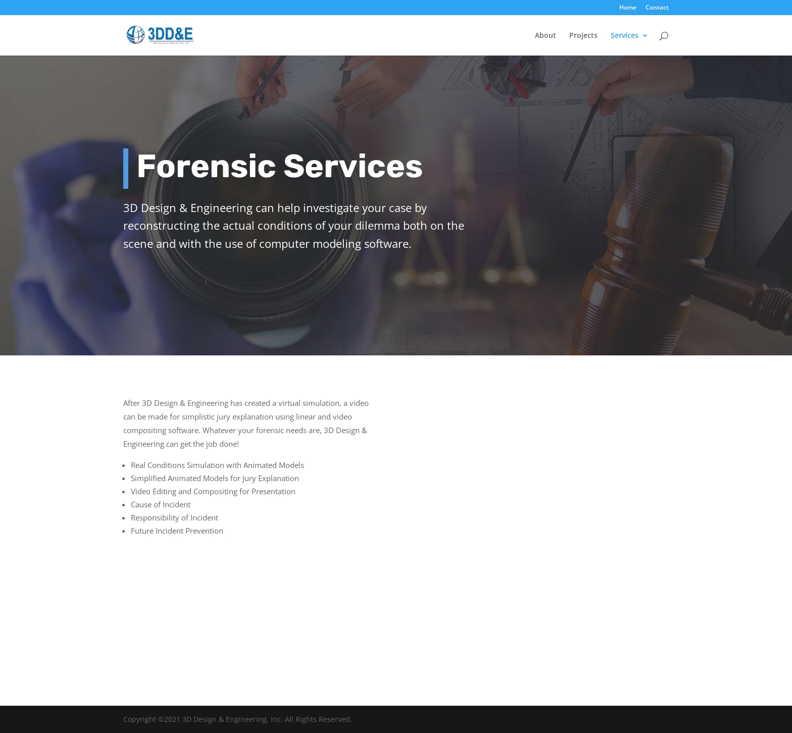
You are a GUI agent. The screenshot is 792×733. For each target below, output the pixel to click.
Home (627, 8)
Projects (583, 36)
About (545, 36)
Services (624, 36)
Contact (657, 8)
